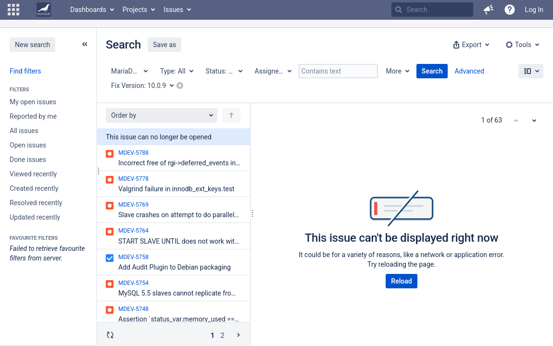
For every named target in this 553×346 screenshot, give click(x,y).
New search (32, 45)
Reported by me (33, 116)
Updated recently (35, 217)
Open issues (28, 145)
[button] (13, 9)
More (394, 71)
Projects (135, 9)
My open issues (33, 102)
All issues (24, 131)
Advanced (469, 71)
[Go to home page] (44, 9)
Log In (534, 9)
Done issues (28, 159)
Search (432, 71)
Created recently (34, 188)
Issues (173, 9)
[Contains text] (338, 71)
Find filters (25, 71)
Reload (401, 281)
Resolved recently (36, 203)
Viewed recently (33, 174)
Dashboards (88, 9)
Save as (164, 45)
